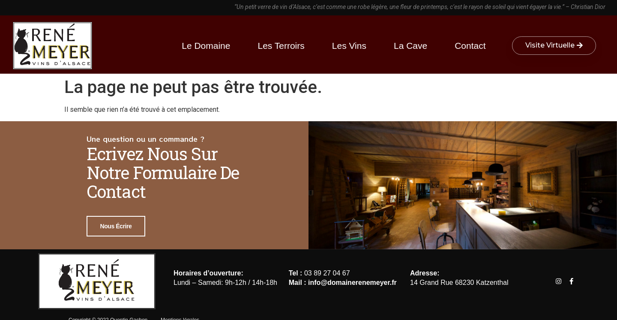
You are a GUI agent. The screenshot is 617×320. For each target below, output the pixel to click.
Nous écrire (116, 226)
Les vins (351, 46)
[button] (554, 45)
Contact (470, 46)
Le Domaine (208, 46)
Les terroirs (283, 46)
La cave (412, 46)
